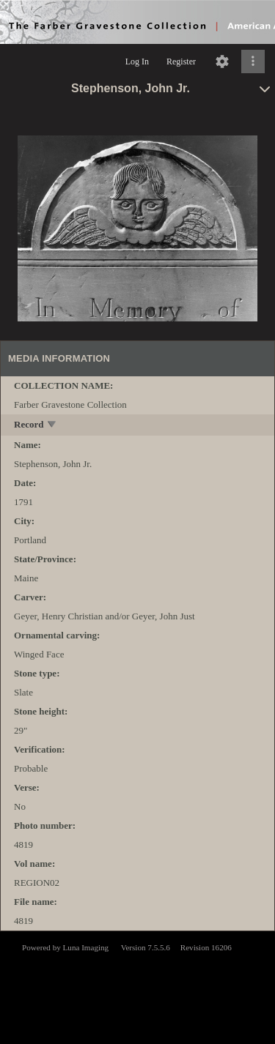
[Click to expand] (253, 61)
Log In (137, 61)
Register (181, 61)
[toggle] (52, 425)
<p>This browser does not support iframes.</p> (137, 986)
